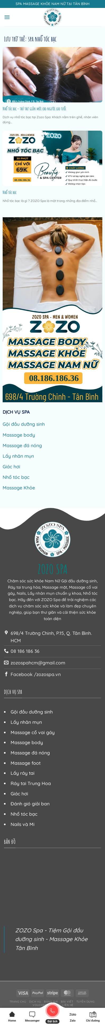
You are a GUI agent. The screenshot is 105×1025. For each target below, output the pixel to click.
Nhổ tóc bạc (9, 192)
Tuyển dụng (85, 1001)
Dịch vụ (35, 1001)
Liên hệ (67, 1005)
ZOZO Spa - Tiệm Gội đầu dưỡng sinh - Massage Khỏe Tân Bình (51, 939)
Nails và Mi (22, 824)
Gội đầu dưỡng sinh (24, 424)
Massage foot (26, 763)
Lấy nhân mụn (18, 456)
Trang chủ (18, 1001)
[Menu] (7, 17)
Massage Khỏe (19, 487)
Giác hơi (11, 466)
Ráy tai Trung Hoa (31, 783)
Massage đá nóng (22, 445)
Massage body (19, 435)
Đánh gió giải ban (30, 803)
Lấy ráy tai (22, 773)
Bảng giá (51, 1001)
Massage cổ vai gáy (33, 732)
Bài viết (67, 1001)
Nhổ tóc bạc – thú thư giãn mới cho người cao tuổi (34, 108)
